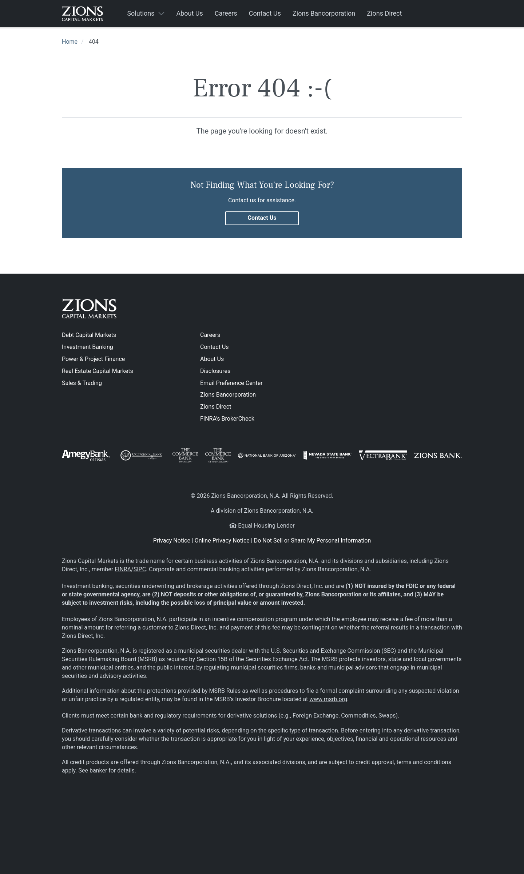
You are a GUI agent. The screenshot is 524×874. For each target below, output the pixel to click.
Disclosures (215, 371)
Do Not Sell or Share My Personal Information (312, 540)
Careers (210, 334)
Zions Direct (215, 406)
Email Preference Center (231, 383)
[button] (145, 13)
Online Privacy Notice (222, 540)
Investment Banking (87, 346)
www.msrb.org (328, 699)
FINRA (123, 569)
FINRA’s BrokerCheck (227, 418)
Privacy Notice (171, 540)
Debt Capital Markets (89, 334)
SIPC (140, 569)
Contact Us (214, 346)
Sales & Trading (82, 383)
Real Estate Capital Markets (97, 371)
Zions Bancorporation (228, 394)
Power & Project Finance (93, 358)
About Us (212, 358)
